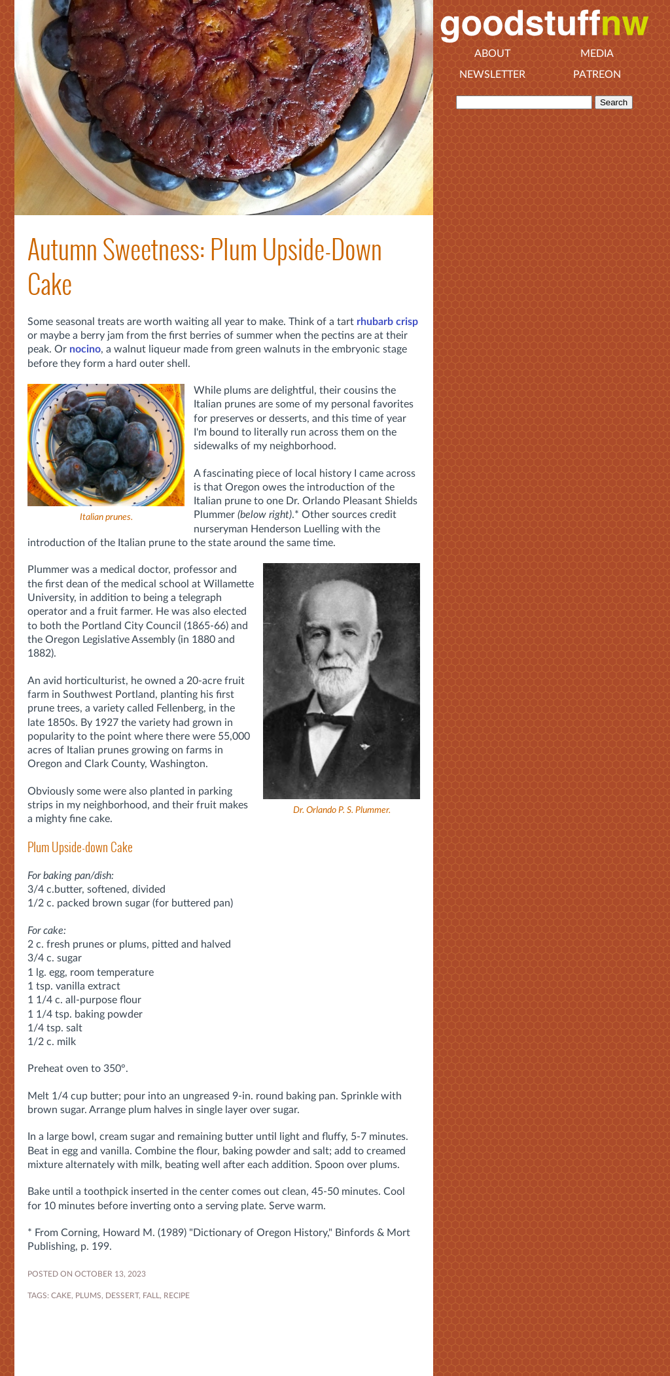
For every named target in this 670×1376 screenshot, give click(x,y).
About (492, 53)
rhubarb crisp (387, 322)
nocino (85, 349)
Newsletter (492, 74)
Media (597, 53)
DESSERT (122, 1295)
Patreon (597, 74)
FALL (151, 1295)
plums (88, 1295)
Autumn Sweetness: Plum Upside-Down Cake (204, 266)
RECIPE (177, 1295)
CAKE (61, 1295)
